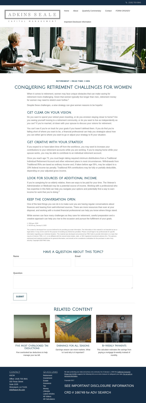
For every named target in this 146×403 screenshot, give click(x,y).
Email (78, 256)
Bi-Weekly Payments (114, 345)
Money (46, 388)
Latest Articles (49, 394)
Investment (47, 378)
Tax (44, 386)
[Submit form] (20, 296)
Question (17, 273)
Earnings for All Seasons (73, 345)
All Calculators (49, 399)
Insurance (47, 383)
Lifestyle (46, 391)
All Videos (47, 396)
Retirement (47, 375)
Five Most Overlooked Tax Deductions (31, 347)
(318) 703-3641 (133, 2)
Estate (45, 381)
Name (16, 256)
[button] (75, 10)
